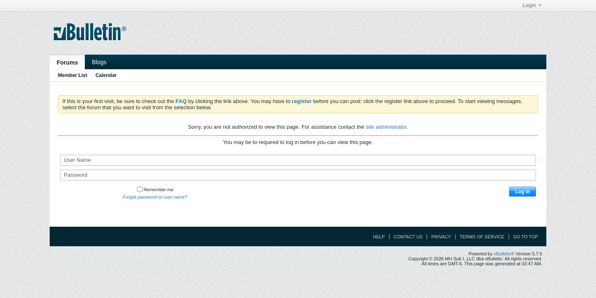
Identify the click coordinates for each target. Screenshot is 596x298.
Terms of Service (482, 236)
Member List (72, 75)
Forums (67, 62)
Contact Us (408, 236)
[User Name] (298, 160)
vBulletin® (504, 253)
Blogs (99, 62)
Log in (522, 192)
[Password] (298, 175)
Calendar (106, 75)
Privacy (441, 236)
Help (379, 236)
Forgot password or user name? (155, 197)
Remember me (155, 189)
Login (531, 5)
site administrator (386, 127)
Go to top (525, 236)
